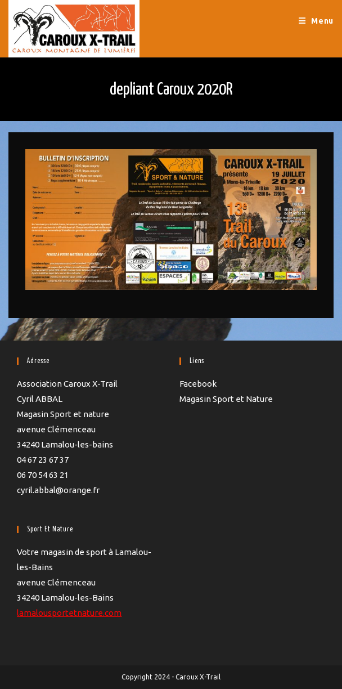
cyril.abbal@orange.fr (58, 490)
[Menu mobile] (316, 20)
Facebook (198, 383)
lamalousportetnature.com (69, 613)
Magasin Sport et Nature (226, 399)
